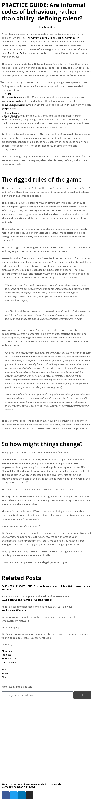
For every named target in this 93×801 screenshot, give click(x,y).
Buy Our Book (12, 116)
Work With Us (12, 97)
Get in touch (12, 112)
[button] (46, 82)
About (8, 93)
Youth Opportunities (16, 105)
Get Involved (12, 101)
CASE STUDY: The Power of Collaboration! (27, 599)
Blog (7, 109)
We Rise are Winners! (14, 610)
